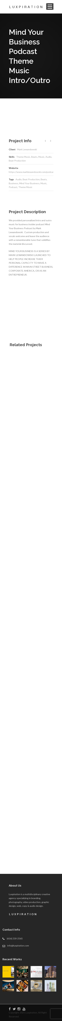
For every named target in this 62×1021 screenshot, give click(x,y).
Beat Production (31, 179)
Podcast (13, 187)
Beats (44, 179)
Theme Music (25, 187)
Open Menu (49, 6)
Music (44, 183)
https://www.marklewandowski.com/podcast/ (32, 172)
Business (13, 183)
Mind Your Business (29, 183)
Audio (19, 179)
